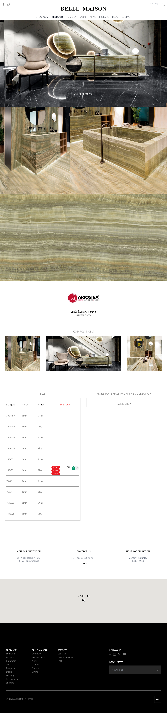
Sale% (83, 16)
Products (57, 16)
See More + (124, 403)
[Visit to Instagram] (8, 4)
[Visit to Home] (83, 9)
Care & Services (65, 657)
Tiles (8, 664)
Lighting (10, 675)
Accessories (12, 679)
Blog (115, 16)
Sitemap (10, 682)
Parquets (10, 668)
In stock (71, 16)
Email (83, 563)
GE (151, 4)
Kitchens (10, 657)
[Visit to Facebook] (3, 4)
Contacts (62, 653)
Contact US (83, 551)
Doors (9, 671)
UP (157, 699)
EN (156, 4)
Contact (126, 16)
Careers (35, 664)
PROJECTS (104, 16)
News (93, 16)
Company (36, 653)
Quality (35, 668)
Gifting (35, 671)
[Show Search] (163, 4)
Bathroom (11, 660)
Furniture (10, 653)
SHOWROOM (42, 16)
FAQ (60, 660)
